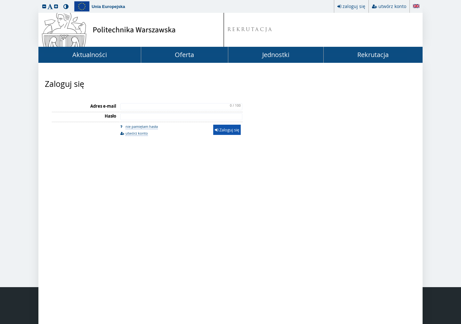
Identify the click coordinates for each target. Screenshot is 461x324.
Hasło (110, 116)
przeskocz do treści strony (1, 1)
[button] (44, 6)
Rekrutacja (373, 54)
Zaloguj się (64, 84)
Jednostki (275, 54)
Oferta (184, 54)
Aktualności (89, 54)
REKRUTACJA (250, 30)
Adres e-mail (103, 106)
